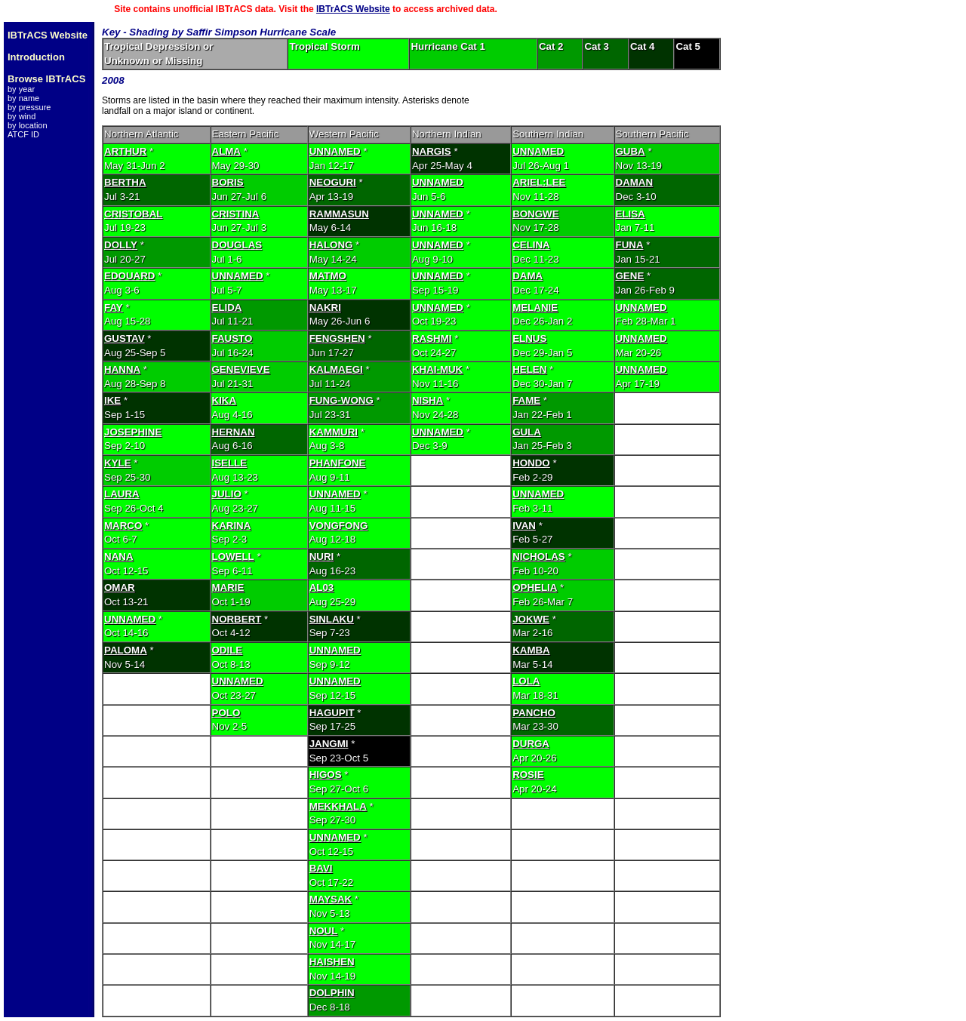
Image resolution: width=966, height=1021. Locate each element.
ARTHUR (125, 151)
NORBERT (237, 619)
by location (28, 125)
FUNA (630, 245)
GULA (526, 432)
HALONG (331, 245)
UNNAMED (335, 151)
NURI (321, 556)
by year (21, 89)
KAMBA (531, 650)
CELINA (531, 245)
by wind (21, 116)
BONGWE (535, 214)
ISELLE (230, 463)
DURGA (530, 743)
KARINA (231, 525)
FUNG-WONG (341, 400)
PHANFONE (337, 463)
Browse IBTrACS (46, 79)
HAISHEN (332, 961)
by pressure (29, 107)
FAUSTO (232, 338)
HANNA (122, 369)
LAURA (122, 494)
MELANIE (535, 307)
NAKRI (325, 307)
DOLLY (120, 245)
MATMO (327, 275)
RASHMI (432, 338)
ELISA (630, 214)
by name (23, 98)
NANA (119, 556)
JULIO (227, 494)
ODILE (227, 650)
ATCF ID (23, 134)
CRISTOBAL (133, 214)
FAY (113, 307)
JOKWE (530, 619)
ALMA (227, 151)
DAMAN (635, 182)
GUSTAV (124, 338)
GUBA (630, 151)
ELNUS (529, 338)
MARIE (228, 587)
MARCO (123, 525)
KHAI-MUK (437, 369)
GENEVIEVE (241, 369)
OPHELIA (534, 587)
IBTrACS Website (353, 9)
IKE (112, 400)
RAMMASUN (339, 214)
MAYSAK (330, 899)
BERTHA (125, 182)
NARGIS (431, 151)
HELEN (529, 369)
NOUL (323, 930)
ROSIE (527, 774)
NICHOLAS (538, 556)
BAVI (321, 868)
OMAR (119, 587)
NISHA (427, 400)
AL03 (321, 587)
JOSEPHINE (133, 432)
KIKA (224, 400)
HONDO (531, 463)
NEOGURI (332, 182)
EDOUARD (129, 275)
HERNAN (233, 432)
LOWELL (233, 556)
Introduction (36, 57)
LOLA (526, 681)
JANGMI (329, 743)
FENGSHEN (337, 338)
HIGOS (325, 774)
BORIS (228, 182)
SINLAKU (331, 619)
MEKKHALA (338, 806)
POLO (226, 712)
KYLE (117, 463)
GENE (630, 275)
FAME (526, 400)
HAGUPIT (332, 712)
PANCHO (533, 712)
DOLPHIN (332, 992)
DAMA (527, 275)
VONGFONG (338, 525)
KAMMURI (333, 432)
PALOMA (125, 650)
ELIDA (227, 307)
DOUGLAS (237, 245)
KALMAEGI (336, 369)
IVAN (524, 525)
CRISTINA (236, 214)
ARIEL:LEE (538, 182)
